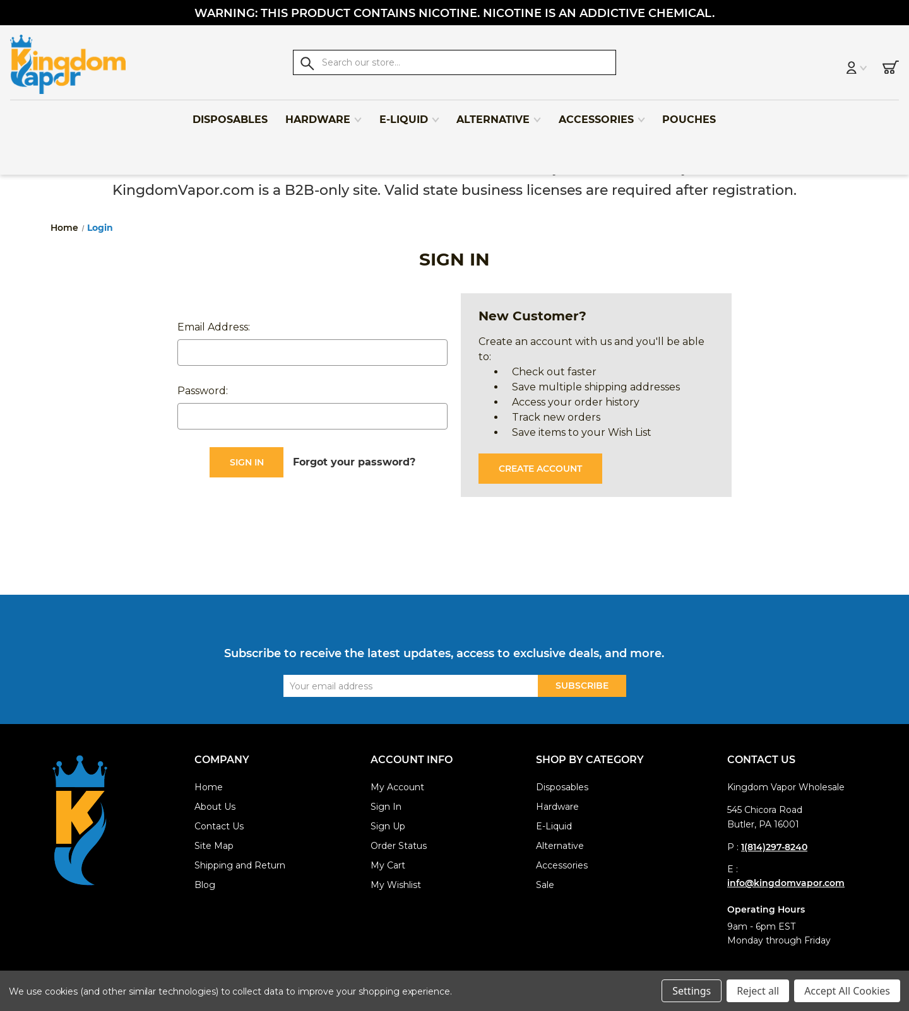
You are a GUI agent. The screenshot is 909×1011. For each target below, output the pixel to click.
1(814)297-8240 (774, 847)
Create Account (540, 468)
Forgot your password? (354, 462)
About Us (214, 806)
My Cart (388, 865)
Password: (202, 391)
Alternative (499, 114)
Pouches (689, 114)
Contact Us (219, 826)
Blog (204, 885)
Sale (545, 885)
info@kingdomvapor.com (786, 883)
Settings (691, 991)
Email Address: (213, 327)
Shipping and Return (239, 865)
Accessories (602, 114)
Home (208, 787)
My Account (397, 787)
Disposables (230, 114)
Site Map (214, 845)
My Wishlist (396, 885)
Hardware (323, 114)
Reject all (758, 991)
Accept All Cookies (847, 991)
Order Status (399, 845)
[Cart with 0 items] (876, 64)
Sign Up (388, 826)
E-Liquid (409, 114)
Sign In (386, 806)
